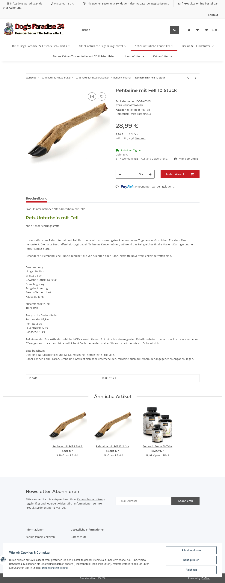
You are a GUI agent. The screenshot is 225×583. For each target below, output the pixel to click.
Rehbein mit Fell (139, 109)
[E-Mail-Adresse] (144, 501)
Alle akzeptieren (191, 550)
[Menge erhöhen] (150, 174)
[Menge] (130, 174)
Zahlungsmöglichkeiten (40, 537)
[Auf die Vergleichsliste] (92, 96)
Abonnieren (185, 501)
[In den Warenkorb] (180, 174)
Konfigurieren (191, 559)
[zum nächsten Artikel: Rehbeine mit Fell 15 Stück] (196, 78)
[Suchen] (124, 30)
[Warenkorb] (212, 30)
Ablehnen (191, 569)
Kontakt (213, 15)
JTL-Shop (205, 578)
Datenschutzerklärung (91, 499)
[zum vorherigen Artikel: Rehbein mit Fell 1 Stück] (188, 78)
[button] (189, 30)
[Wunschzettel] (197, 30)
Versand (140, 138)
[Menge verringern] (120, 174)
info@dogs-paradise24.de (25, 3)
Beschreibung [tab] (36, 198)
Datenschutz (78, 537)
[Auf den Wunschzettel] (102, 96)
